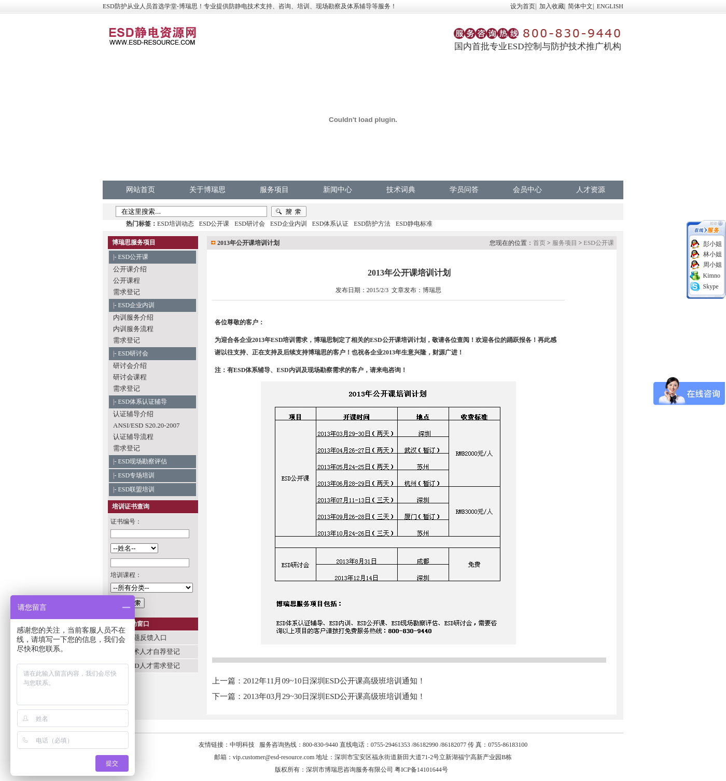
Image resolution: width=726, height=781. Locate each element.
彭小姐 (712, 244)
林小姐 (712, 254)
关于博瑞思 (207, 190)
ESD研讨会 (249, 223)
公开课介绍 (130, 269)
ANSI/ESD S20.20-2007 (146, 425)
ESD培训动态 (175, 223)
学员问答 (464, 190)
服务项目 (274, 190)
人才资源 (590, 190)
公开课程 (126, 280)
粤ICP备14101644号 (421, 769)
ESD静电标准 (414, 223)
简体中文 (580, 6)
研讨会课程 (130, 377)
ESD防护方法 (372, 223)
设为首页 (522, 6)
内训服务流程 (133, 329)
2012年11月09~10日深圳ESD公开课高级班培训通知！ (334, 681)
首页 (539, 242)
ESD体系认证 (330, 223)
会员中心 (527, 190)
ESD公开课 (214, 223)
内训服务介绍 (133, 317)
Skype (711, 286)
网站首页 (140, 190)
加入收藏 (551, 6)
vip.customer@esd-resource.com (274, 757)
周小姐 (712, 264)
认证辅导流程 (133, 437)
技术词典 (400, 190)
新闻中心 (337, 190)
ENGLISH (610, 6)
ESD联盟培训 (136, 489)
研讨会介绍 (130, 365)
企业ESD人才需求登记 (146, 665)
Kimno (711, 275)
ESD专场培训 (136, 475)
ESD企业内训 (288, 223)
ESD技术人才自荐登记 (146, 651)
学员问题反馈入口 (140, 637)
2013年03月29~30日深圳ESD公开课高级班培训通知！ (334, 696)
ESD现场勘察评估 (142, 461)
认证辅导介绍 (133, 414)
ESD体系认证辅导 (142, 401)
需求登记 (126, 292)
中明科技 (242, 744)
